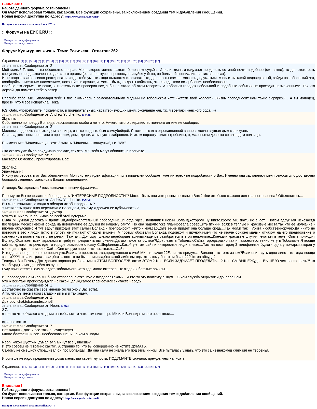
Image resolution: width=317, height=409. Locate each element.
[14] (83, 61)
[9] (56, 61)
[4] (35, 61)
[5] (39, 61)
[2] (26, 61)
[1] (22, 61)
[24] (140, 61)
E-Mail (86, 114)
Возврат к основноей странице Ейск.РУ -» (28, 23)
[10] (61, 61)
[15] (89, 61)
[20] (118, 61)
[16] (95, 61)
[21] (123, 61)
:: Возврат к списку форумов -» (20, 40)
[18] (106, 61)
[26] (151, 61)
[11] (67, 61)
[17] (101, 61)
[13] (78, 61)
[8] (52, 61)
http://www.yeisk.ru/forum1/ (82, 16)
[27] (157, 61)
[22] (129, 61)
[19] (112, 61)
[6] (43, 61)
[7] (48, 61)
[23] (134, 61)
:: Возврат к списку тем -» (17, 43)
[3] (31, 61)
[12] (72, 61)
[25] (146, 61)
